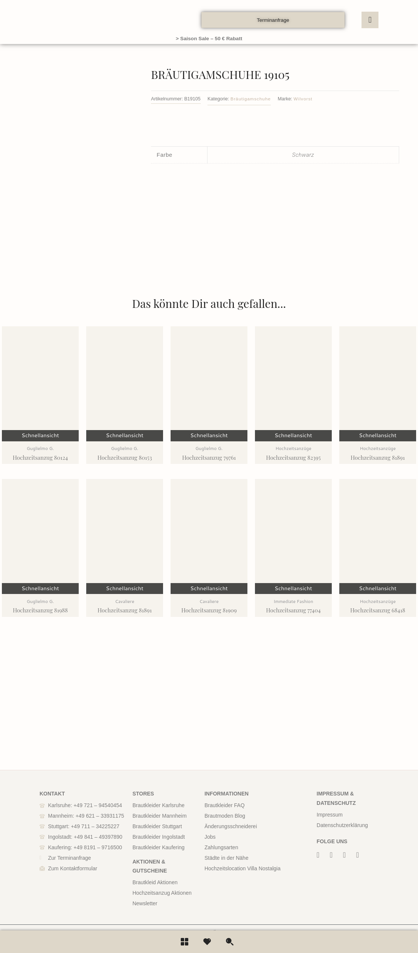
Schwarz (303, 152)
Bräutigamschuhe (251, 97)
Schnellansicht (40, 486)
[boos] (73, 20)
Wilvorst (306, 97)
